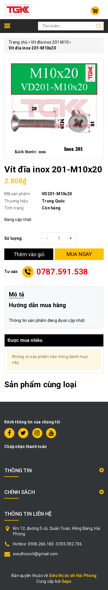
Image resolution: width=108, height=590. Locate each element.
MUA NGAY (79, 254)
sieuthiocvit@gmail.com (35, 554)
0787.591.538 (62, 271)
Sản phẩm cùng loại (40, 384)
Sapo (67, 581)
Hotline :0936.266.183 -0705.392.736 (47, 544)
